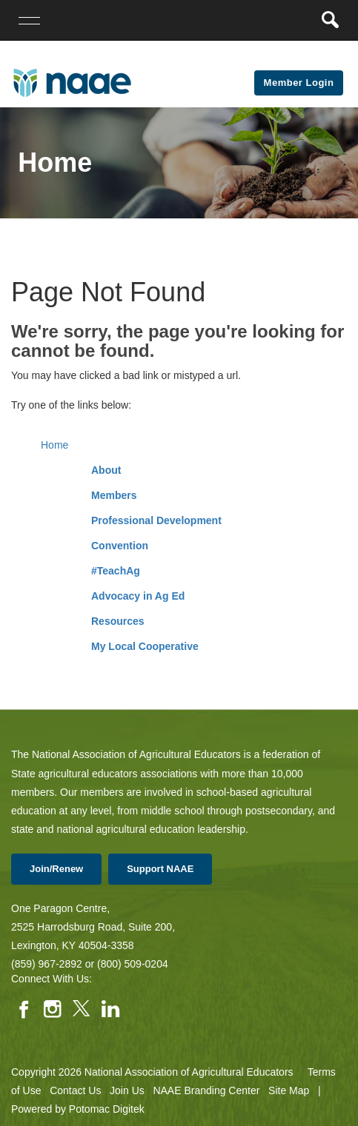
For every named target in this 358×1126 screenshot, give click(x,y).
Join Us (127, 1090)
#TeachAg (115, 571)
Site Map (288, 1090)
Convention (119, 546)
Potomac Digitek (107, 1109)
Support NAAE (160, 868)
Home (54, 445)
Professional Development (156, 520)
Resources (118, 621)
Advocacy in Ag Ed (138, 596)
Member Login (299, 82)
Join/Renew (56, 868)
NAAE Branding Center (206, 1090)
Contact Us (75, 1090)
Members (113, 495)
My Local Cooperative (145, 646)
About (106, 470)
